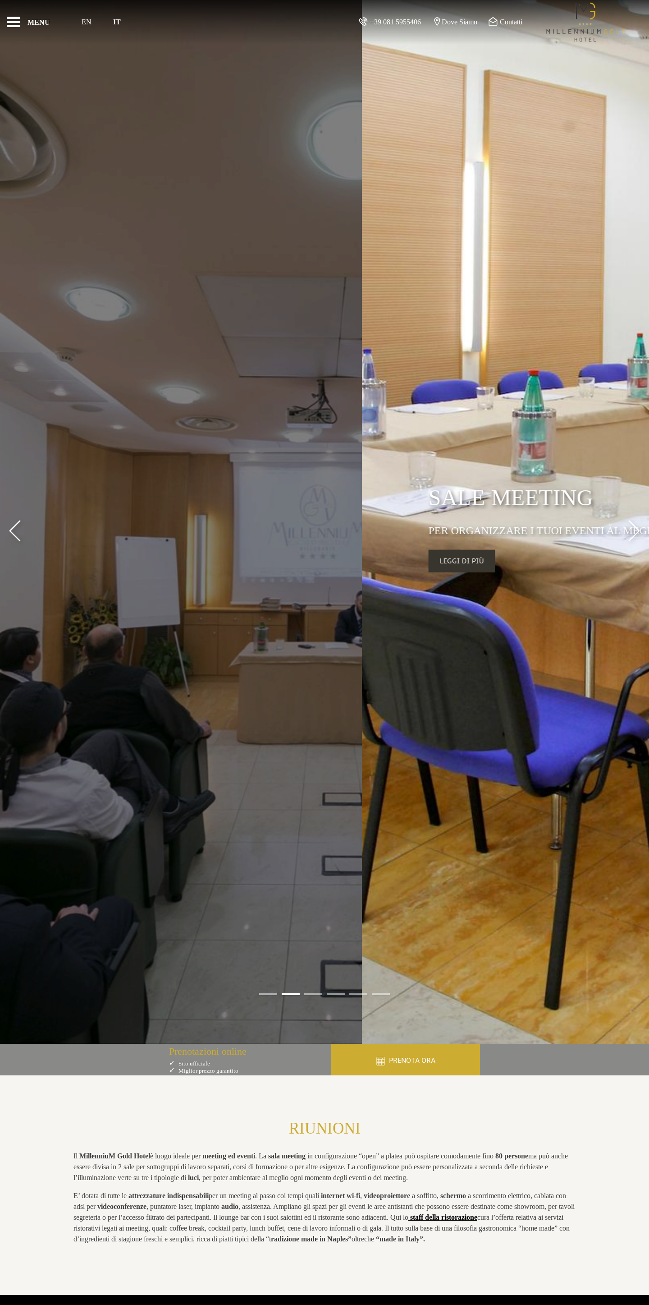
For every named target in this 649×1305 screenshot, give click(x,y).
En (86, 22)
